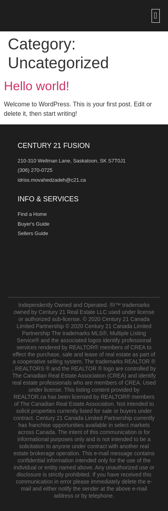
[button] (156, 16)
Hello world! (36, 86)
